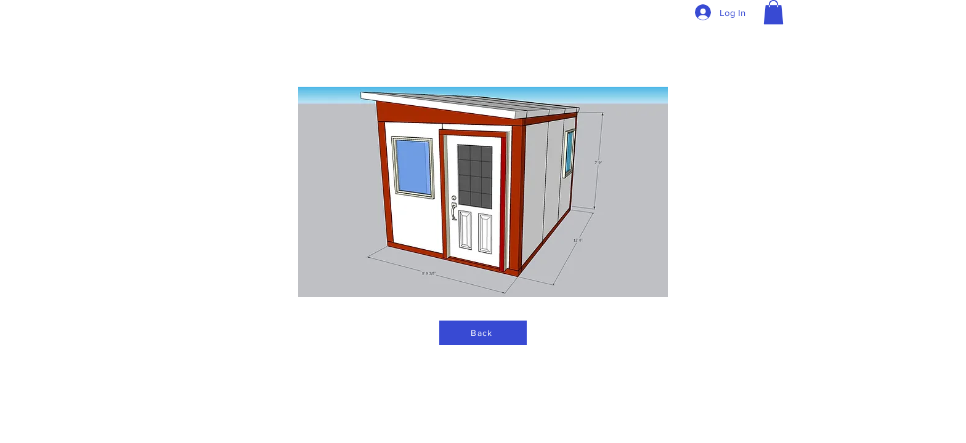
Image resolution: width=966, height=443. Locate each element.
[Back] (483, 333)
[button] (773, 12)
